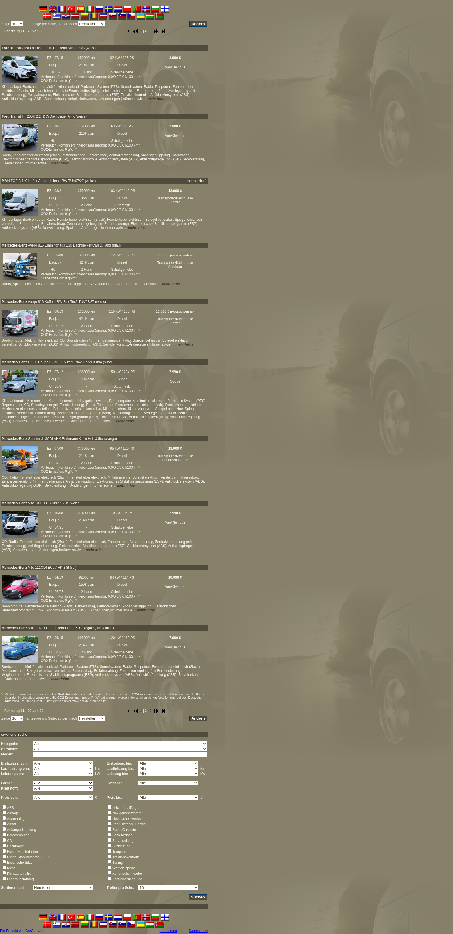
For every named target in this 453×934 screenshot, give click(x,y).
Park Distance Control (129, 824)
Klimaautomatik (19, 874)
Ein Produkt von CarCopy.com (23, 931)
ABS (10, 808)
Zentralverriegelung (127, 879)
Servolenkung (122, 841)
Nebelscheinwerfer (126, 819)
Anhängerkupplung (21, 830)
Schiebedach (122, 835)
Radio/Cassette (124, 830)
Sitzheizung (121, 846)
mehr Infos (156, 99)
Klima (11, 868)
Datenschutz (198, 931)
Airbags (13, 813)
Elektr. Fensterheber (22, 852)
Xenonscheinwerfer (127, 874)
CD (9, 841)
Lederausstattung (20, 879)
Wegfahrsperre (123, 868)
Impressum (168, 931)
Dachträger (15, 846)
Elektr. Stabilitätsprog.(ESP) (28, 857)
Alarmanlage (16, 819)
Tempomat (120, 852)
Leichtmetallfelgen (126, 808)
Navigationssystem (127, 813)
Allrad (11, 824)
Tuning (117, 863)
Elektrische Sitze (20, 863)
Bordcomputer (18, 835)
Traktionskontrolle (126, 857)
